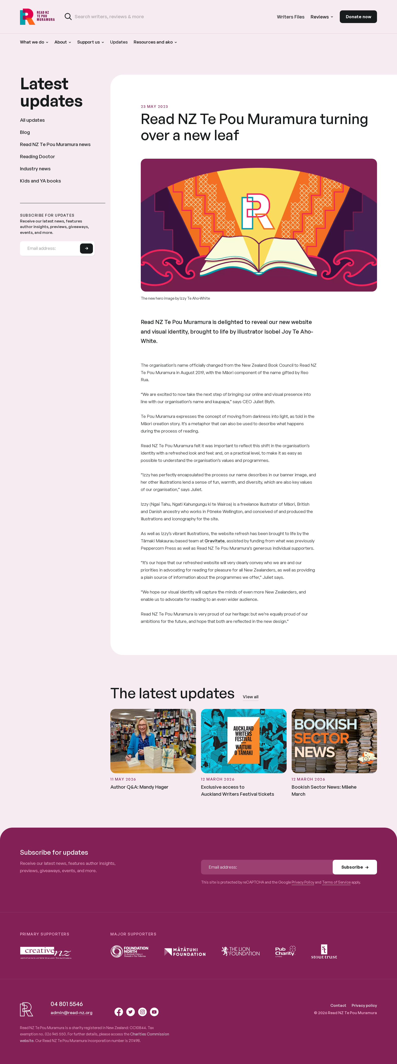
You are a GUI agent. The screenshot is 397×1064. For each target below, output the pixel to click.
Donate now (358, 16)
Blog (25, 132)
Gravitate (215, 540)
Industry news (35, 169)
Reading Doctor (37, 156)
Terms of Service (336, 882)
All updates (32, 120)
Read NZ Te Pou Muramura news (55, 144)
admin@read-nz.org (71, 1012)
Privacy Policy (303, 882)
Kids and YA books (40, 181)
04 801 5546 (67, 1004)
